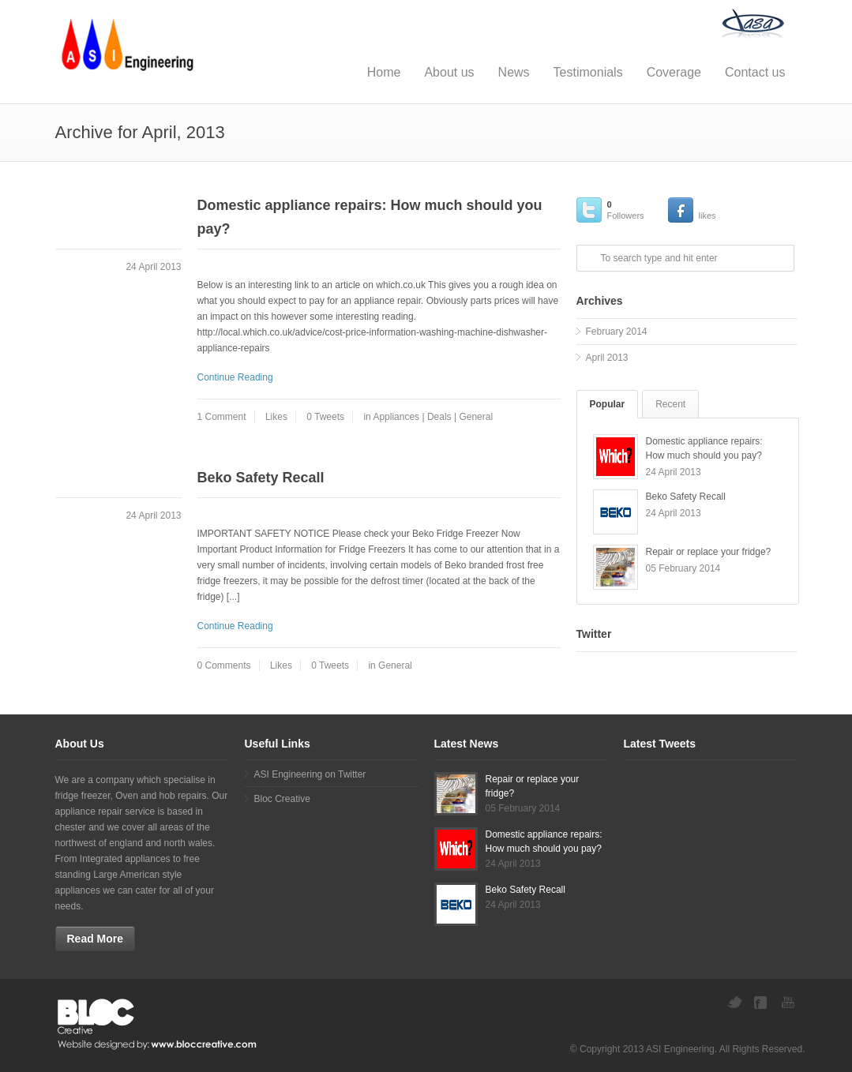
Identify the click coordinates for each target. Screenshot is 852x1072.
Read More (95, 938)
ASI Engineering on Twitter (310, 774)
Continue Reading (235, 377)
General (476, 416)
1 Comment (221, 416)
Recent (670, 404)
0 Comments (224, 665)
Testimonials (588, 72)
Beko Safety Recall (261, 477)
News (514, 72)
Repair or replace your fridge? (708, 551)
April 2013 (607, 357)
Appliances (396, 416)
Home (384, 72)
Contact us (755, 72)
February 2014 (616, 331)
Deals (439, 416)
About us (449, 72)
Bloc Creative (282, 798)
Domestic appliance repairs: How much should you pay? (369, 217)
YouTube (790, 1002)
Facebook (762, 1002)
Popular (607, 404)
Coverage (674, 72)
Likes (276, 416)
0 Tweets (325, 416)
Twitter (734, 1002)
